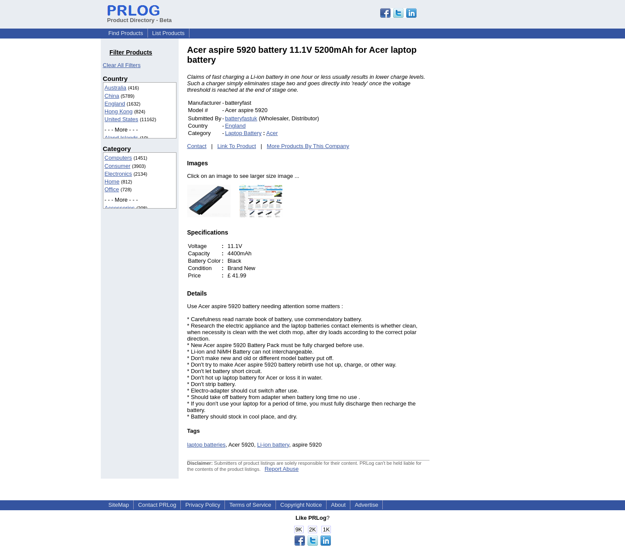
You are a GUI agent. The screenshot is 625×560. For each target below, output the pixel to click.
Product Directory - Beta (139, 16)
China (112, 96)
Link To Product (236, 146)
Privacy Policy (202, 505)
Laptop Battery (243, 133)
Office (112, 189)
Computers (118, 157)
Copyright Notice (301, 505)
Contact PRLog (157, 505)
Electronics (118, 174)
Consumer (118, 166)
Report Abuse (282, 469)
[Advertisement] (487, 175)
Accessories (120, 208)
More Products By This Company (308, 146)
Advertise (366, 505)
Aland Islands (121, 138)
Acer (272, 133)
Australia (116, 87)
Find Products (126, 33)
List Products (168, 33)
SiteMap (119, 505)
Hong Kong (119, 111)
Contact (197, 146)
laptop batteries (206, 444)
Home (112, 181)
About (338, 505)
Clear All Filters (122, 65)
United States (121, 119)
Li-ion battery (273, 444)
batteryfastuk (241, 118)
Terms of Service (250, 505)
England (115, 103)
